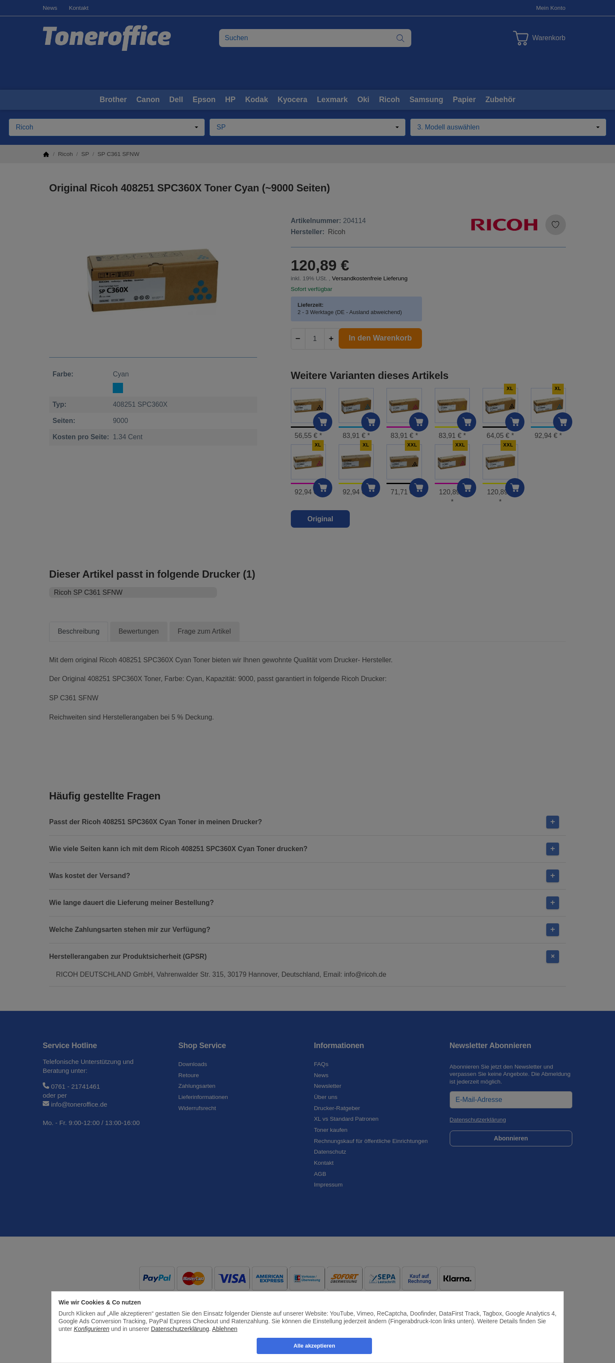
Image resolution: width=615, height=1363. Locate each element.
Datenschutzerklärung (180, 1328)
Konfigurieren (91, 1328)
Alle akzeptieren (314, 1345)
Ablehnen (224, 1328)
